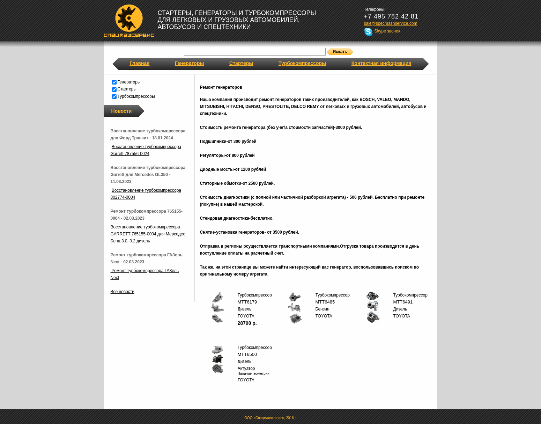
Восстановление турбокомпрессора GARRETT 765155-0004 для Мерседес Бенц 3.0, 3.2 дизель (148, 234)
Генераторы (189, 63)
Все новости (122, 291)
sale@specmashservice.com (390, 23)
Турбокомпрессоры (302, 63)
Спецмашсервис (129, 20)
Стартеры (241, 63)
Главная (140, 63)
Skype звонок (387, 31)
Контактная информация (381, 63)
